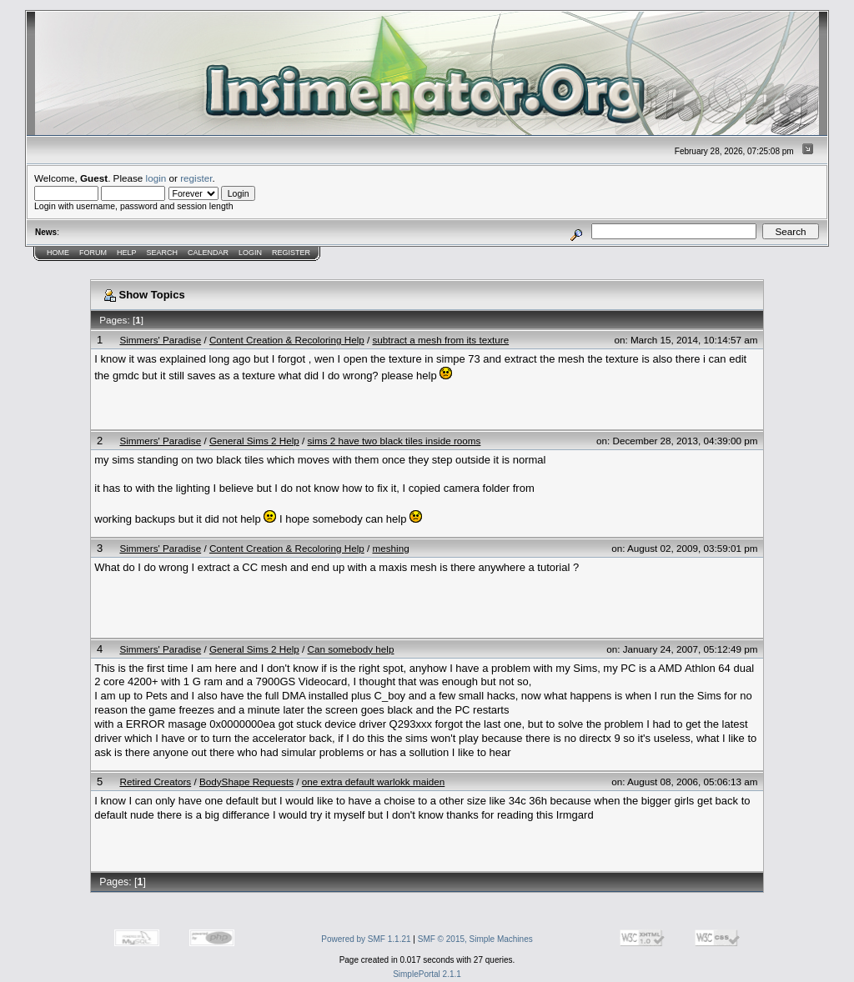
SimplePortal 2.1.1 (427, 974)
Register (291, 252)
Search (162, 252)
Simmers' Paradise (160, 339)
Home (58, 252)
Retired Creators (155, 781)
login (156, 178)
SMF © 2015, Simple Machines (475, 939)
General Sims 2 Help (254, 440)
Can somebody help (351, 649)
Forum (93, 252)
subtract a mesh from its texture (440, 339)
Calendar (208, 252)
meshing (390, 548)
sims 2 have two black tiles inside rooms (394, 440)
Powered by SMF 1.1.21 (365, 939)
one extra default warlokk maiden (373, 781)
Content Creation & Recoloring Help (286, 339)
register (196, 178)
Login (250, 252)
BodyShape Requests (246, 781)
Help (127, 252)
